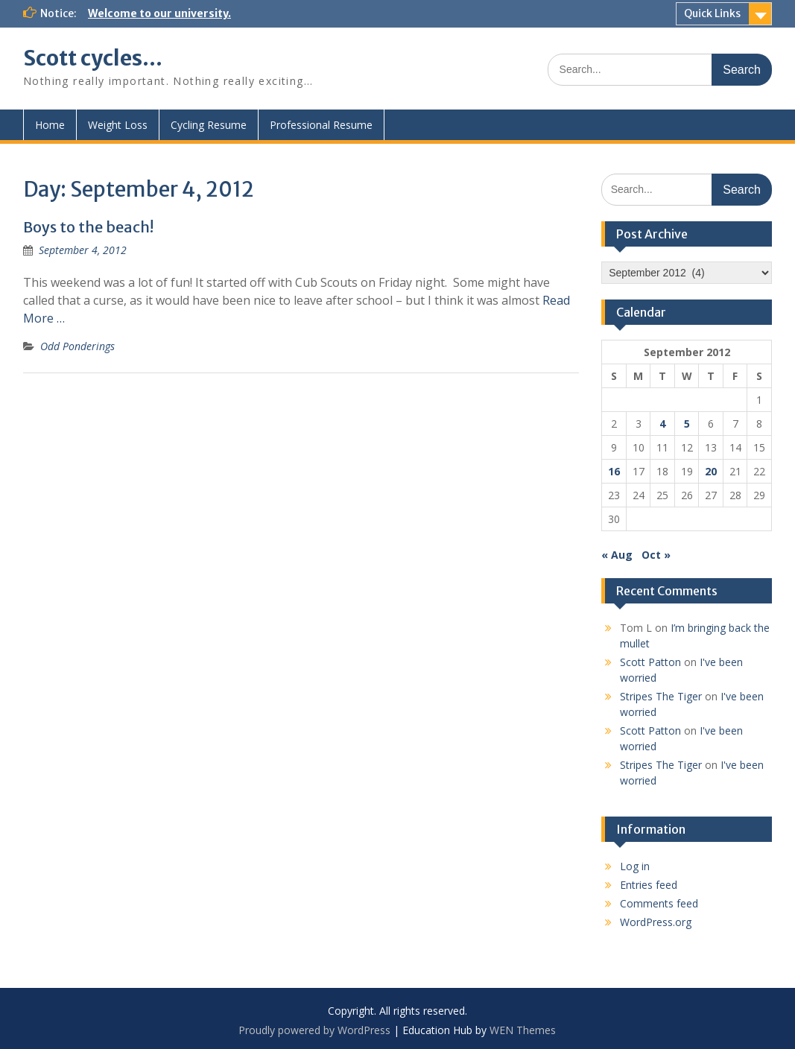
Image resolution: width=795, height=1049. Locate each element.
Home (50, 125)
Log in (635, 866)
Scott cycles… (92, 58)
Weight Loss (118, 125)
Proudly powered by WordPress (314, 1030)
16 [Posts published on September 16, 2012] (614, 471)
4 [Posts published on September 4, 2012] (662, 423)
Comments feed (659, 903)
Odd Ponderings (77, 346)
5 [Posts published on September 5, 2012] (687, 423)
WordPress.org (655, 922)
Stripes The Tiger (661, 696)
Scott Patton (650, 662)
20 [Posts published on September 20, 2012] (711, 471)
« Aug (617, 555)
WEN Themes (523, 1030)
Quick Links (712, 13)
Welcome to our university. (159, 13)
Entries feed (648, 885)
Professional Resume (321, 125)
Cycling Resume (209, 125)
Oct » (656, 555)
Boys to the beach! (88, 227)
